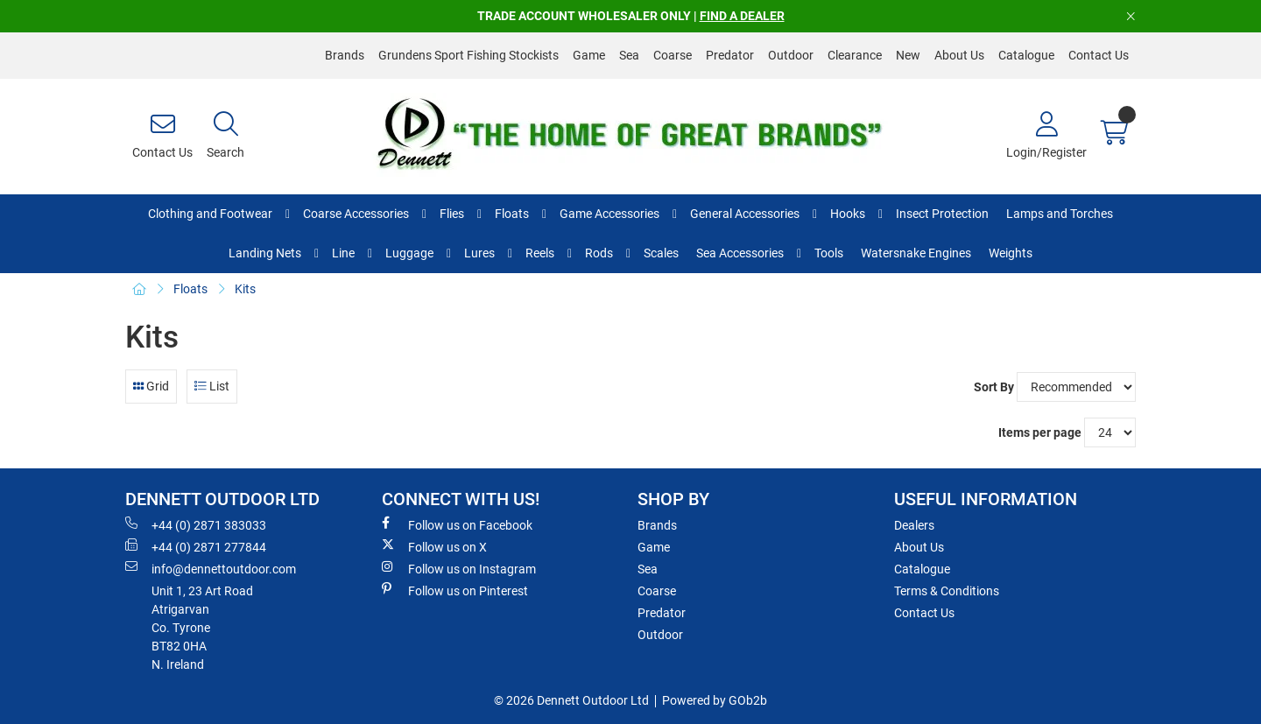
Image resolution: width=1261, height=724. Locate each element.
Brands (344, 55)
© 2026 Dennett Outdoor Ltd (571, 700)
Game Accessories (609, 214)
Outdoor (791, 55)
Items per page (1039, 432)
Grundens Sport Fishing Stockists (468, 55)
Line (343, 253)
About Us (959, 55)
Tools (828, 253)
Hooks (847, 214)
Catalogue (1026, 55)
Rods (599, 253)
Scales (661, 253)
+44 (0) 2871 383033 (195, 524)
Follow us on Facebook (457, 524)
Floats (512, 214)
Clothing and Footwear (210, 214)
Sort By (994, 387)
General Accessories (745, 214)
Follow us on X (434, 546)
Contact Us (1098, 55)
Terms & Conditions (946, 591)
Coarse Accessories (356, 214)
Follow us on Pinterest (455, 590)
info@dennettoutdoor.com (210, 568)
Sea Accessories (740, 253)
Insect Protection (942, 214)
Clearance (855, 55)
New (908, 55)
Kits (245, 289)
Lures (479, 253)
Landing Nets (265, 253)
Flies (452, 214)
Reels (539, 253)
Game (589, 55)
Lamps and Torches (1059, 214)
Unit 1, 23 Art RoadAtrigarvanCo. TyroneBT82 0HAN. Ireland (202, 627)
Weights (1010, 253)
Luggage (409, 253)
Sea (629, 55)
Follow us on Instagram (459, 568)
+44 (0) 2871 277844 (195, 546)
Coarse (672, 55)
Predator (730, 55)
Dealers (914, 525)
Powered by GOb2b (714, 700)
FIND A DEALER (742, 16)
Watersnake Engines (916, 253)
